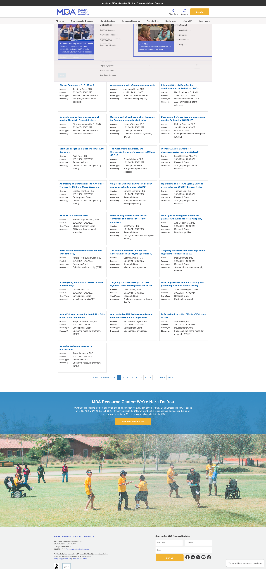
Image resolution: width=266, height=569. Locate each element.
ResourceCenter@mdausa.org (77, 549)
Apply (62, 75)
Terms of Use (67, 558)
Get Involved (171, 21)
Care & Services (107, 21)
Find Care (173, 11)
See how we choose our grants (72, 50)
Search (184, 11)
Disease (158, 59)
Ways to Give (152, 21)
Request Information (133, 421)
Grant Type (111, 59)
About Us (60, 21)
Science (131, 21)
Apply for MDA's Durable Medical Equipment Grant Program (133, 3)
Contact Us (88, 536)
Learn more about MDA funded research (77, 47)
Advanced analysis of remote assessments (132, 85)
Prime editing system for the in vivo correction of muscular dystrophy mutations (128, 218)
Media (57, 536)
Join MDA (188, 21)
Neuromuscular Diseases (82, 21)
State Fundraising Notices (79, 558)
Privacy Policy (58, 558)
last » (170, 377)
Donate (199, 12)
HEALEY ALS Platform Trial (74, 215)
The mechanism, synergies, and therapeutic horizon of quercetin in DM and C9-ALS (132, 151)
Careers (66, 536)
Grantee (62, 59)
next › (162, 377)
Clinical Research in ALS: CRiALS (77, 85)
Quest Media (204, 21)
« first (95, 377)
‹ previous (106, 377)
